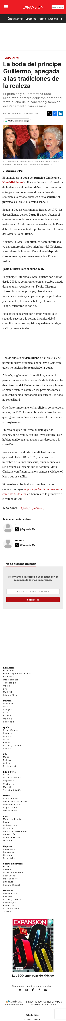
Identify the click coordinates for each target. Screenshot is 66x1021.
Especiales (9, 858)
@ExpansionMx (14, 171)
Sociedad (8, 722)
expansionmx (22, 990)
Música (7, 787)
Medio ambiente (12, 819)
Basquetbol (9, 876)
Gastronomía (10, 893)
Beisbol (7, 869)
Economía (53, 18)
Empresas (31, 18)
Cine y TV (8, 784)
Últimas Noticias (15, 18)
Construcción (10, 798)
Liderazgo (9, 852)
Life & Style (9, 772)
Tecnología (9, 683)
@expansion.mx (33, 989)
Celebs (7, 763)
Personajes (9, 902)
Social (6, 822)
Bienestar (8, 905)
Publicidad (32, 1015)
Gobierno (8, 703)
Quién (6, 727)
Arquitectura (10, 807)
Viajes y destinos (13, 899)
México (7, 706)
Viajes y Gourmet (13, 745)
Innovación (9, 834)
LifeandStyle (10, 695)
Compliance (32, 1019)
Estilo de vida (11, 766)
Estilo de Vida (11, 908)
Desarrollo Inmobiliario (16, 801)
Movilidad (8, 828)
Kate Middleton (12, 182)
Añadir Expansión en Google (18, 121)
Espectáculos (11, 730)
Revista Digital (57, 7)
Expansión (8, 667)
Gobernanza (10, 825)
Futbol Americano (13, 873)
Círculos (8, 736)
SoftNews (37, 508)
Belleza (7, 742)
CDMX (6, 712)
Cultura (7, 748)
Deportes (8, 781)
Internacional (10, 680)
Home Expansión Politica (17, 673)
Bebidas (8, 896)
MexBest (8, 890)
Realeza (7, 733)
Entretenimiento (12, 777)
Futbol (6, 866)
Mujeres (7, 692)
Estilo (25, 508)
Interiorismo (10, 810)
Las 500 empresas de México (33, 975)
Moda (6, 739)
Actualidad (9, 849)
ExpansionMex (41, 990)
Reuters (19, 540)
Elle (5, 754)
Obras (6, 686)
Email (33, 591)
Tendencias (11, 57)
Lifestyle (8, 882)
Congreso (8, 709)
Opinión (7, 719)
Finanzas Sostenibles (15, 831)
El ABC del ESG (11, 837)
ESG (5, 689)
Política (42, 18)
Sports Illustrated (13, 863)
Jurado (7, 912)
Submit (33, 599)
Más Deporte (10, 879)
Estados (7, 716)
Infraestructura (11, 804)
